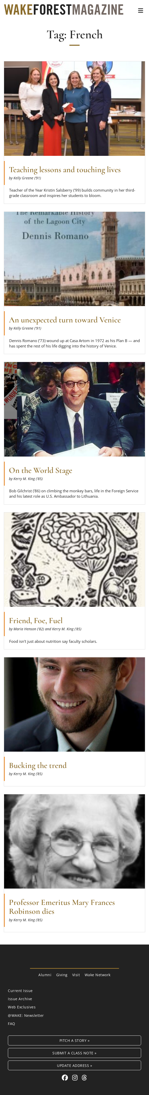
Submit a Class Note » (74, 1053)
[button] (140, 10)
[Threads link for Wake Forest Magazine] (84, 1077)
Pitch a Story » (74, 1040)
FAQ (11, 1023)
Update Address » (74, 1065)
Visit (76, 974)
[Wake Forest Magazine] (63, 11)
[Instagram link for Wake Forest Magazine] (75, 1077)
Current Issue (20, 990)
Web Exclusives (22, 1007)
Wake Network (98, 974)
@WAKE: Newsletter (26, 1015)
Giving (62, 974)
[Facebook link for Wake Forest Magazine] (66, 1077)
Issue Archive (20, 998)
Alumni (44, 974)
